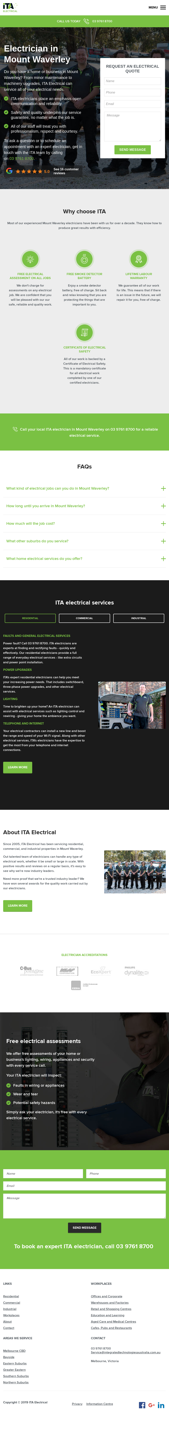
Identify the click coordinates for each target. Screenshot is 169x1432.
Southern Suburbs (16, 1376)
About (7, 1322)
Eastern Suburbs (15, 1363)
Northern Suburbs (16, 1382)
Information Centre (99, 1404)
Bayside (8, 1357)
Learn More (17, 767)
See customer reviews (66, 171)
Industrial (138, 618)
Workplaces (11, 1315)
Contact (8, 1328)
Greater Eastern (14, 1370)
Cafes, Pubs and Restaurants (111, 1328)
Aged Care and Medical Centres (113, 1322)
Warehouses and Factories (110, 1303)
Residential (30, 618)
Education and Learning (107, 1315)
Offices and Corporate (106, 1296)
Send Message (84, 1228)
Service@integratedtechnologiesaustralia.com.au (126, 1352)
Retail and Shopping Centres (111, 1309)
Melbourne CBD (14, 1351)
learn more (17, 906)
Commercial (84, 618)
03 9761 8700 (102, 21)
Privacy (77, 1404)
